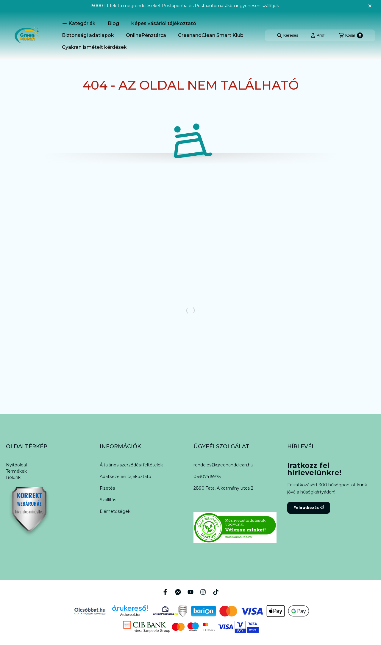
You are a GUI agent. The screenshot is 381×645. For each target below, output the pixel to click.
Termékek (16, 471)
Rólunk (13, 477)
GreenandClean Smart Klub (210, 35)
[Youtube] (190, 592)
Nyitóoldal (16, 465)
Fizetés (107, 488)
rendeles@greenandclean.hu (223, 465)
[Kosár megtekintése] (351, 35)
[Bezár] (370, 6)
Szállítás (108, 499)
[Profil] (318, 35)
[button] (79, 23)
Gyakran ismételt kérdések (94, 47)
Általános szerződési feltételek (131, 465)
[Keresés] (287, 35)
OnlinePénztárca (146, 35)
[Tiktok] (216, 592)
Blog (113, 23)
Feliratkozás (308, 507)
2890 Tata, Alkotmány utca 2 (223, 488)
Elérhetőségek (115, 511)
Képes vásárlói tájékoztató (163, 23)
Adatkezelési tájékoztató (125, 476)
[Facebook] (165, 592)
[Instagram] (203, 592)
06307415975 (207, 476)
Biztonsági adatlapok (88, 35)
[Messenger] (177, 592)
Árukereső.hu (130, 614)
